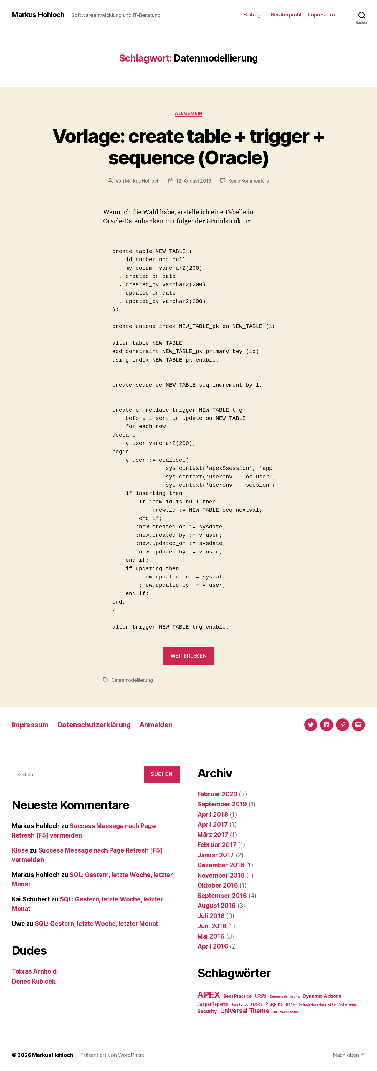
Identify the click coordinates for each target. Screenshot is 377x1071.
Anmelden (156, 724)
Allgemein (188, 113)
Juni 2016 (211, 925)
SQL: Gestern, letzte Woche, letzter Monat (96, 923)
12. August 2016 (193, 181)
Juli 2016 (211, 915)
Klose (20, 849)
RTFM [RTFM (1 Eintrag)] (290, 1004)
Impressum (321, 14)
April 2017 (212, 824)
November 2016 (221, 874)
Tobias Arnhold (34, 970)
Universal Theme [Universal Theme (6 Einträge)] (244, 1010)
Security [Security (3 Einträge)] (207, 1011)
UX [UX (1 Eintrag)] (274, 1011)
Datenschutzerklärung (94, 724)
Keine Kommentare (248, 181)
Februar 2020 (217, 793)
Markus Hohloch (38, 14)
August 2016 (216, 905)
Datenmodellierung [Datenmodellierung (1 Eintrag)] (284, 996)
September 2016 (222, 895)
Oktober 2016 (217, 884)
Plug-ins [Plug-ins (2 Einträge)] (274, 1003)
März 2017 (212, 834)
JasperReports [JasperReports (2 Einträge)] (212, 1003)
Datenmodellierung (132, 680)
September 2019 (222, 803)
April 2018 (212, 814)
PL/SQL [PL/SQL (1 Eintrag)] (256, 1004)
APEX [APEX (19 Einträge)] (208, 994)
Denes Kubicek (34, 980)
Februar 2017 (217, 844)
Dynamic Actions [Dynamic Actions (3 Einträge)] (321, 995)
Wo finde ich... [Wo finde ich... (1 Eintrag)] (290, 1011)
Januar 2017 (215, 854)
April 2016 (212, 945)
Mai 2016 (210, 935)
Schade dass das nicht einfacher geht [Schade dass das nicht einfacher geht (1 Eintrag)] (327, 1004)
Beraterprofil (286, 14)
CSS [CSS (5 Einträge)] (261, 995)
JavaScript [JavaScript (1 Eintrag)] (239, 1004)
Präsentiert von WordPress (112, 1054)
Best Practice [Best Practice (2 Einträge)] (238, 995)
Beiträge (254, 14)
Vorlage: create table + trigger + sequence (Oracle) (188, 147)
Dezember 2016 (220, 864)
